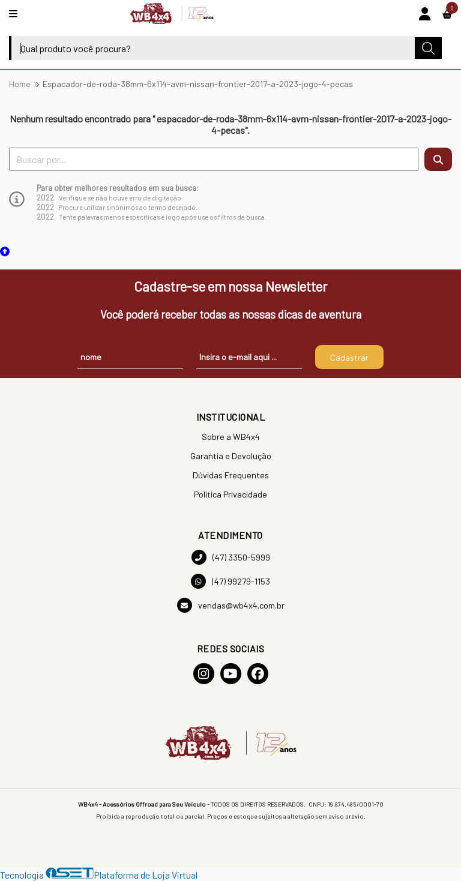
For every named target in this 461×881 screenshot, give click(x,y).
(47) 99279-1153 (230, 581)
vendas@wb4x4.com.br (231, 605)
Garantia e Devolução (230, 456)
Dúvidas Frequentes (231, 475)
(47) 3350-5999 (230, 557)
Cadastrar (349, 357)
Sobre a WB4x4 (231, 436)
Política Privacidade (230, 494)
